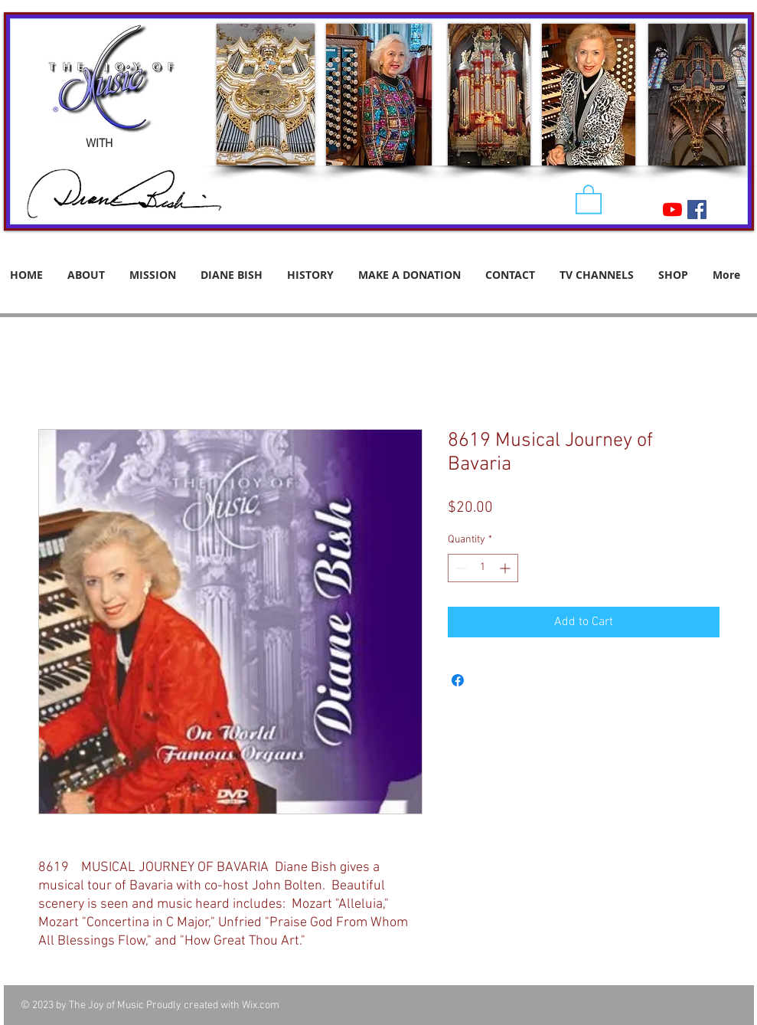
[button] (589, 198)
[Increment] (506, 568)
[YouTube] (672, 209)
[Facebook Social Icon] (696, 209)
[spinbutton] (483, 568)
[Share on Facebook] (458, 680)
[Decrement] (459, 568)
